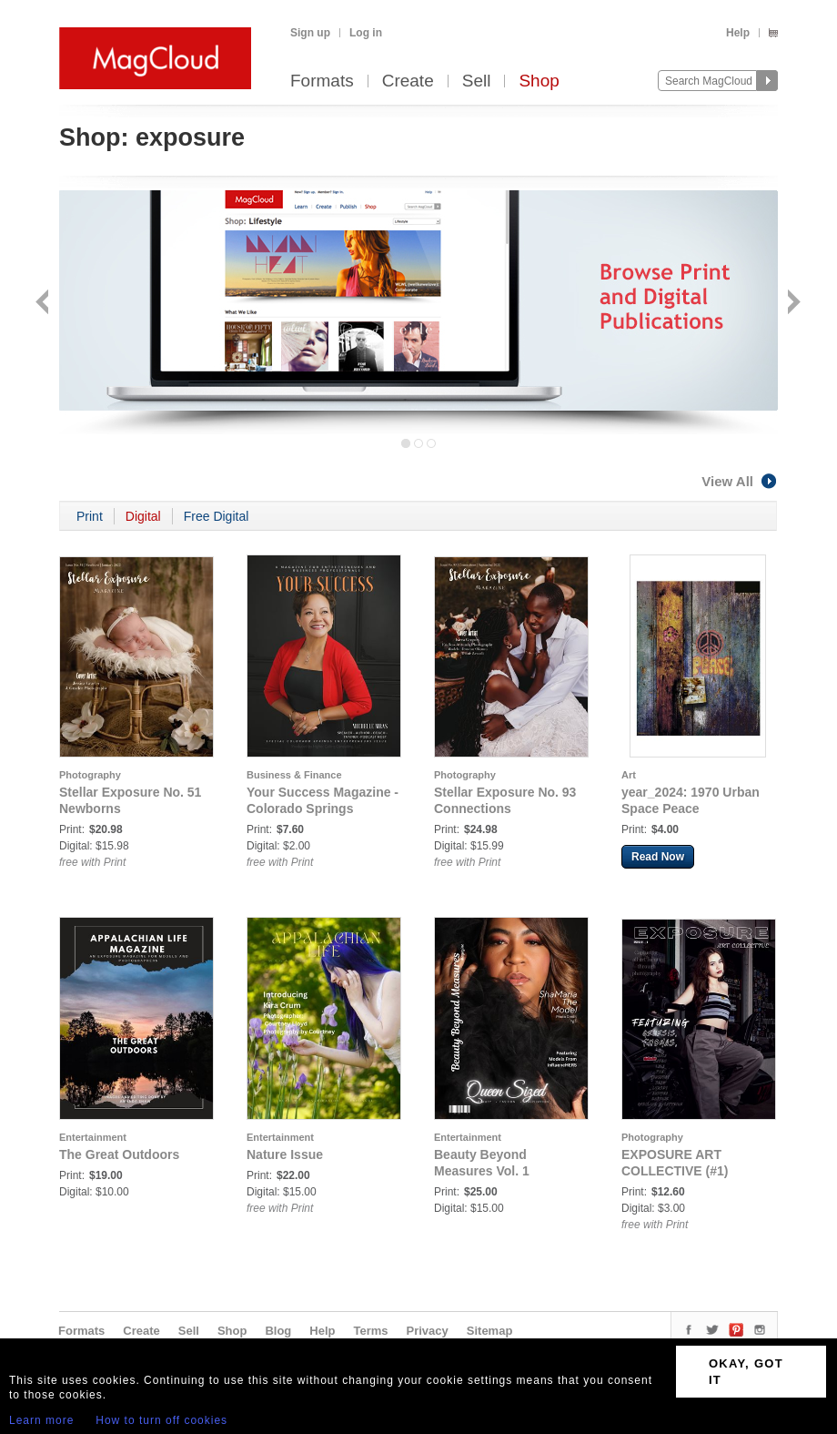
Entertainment (92, 1137)
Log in (365, 32)
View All (739, 481)
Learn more (41, 1420)
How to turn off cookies (161, 1420)
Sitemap (490, 1330)
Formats (322, 81)
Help (738, 32)
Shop (539, 81)
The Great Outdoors (119, 1154)
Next (792, 303)
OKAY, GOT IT (746, 1372)
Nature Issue (285, 1154)
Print (89, 516)
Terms (370, 1330)
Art (628, 774)
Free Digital (216, 516)
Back (44, 303)
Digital (143, 516)
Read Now (657, 856)
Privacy (428, 1330)
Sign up (310, 32)
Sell (476, 81)
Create (408, 81)
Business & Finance (294, 774)
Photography (90, 774)
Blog (278, 1330)
